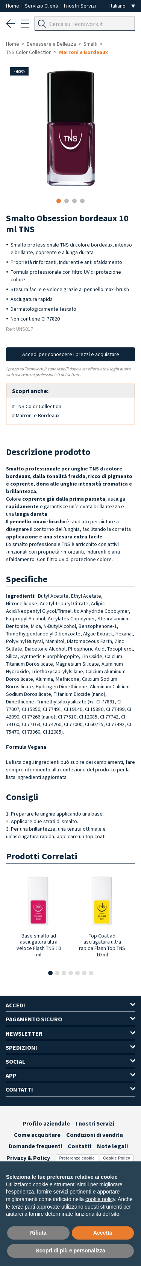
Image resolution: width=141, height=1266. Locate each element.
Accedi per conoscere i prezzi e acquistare (70, 354)
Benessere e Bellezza (51, 43)
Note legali (112, 1146)
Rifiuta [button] (38, 1233)
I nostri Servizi (80, 5)
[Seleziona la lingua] (122, 6)
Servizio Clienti (42, 5)
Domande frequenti (35, 1146)
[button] (50, 973)
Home (13, 5)
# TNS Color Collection (36, 406)
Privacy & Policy (28, 1157)
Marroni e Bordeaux (83, 52)
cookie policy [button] (100, 1199)
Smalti (90, 43)
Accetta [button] (102, 1233)
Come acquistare (37, 1134)
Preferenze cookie (76, 1158)
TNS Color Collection (29, 52)
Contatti (79, 1146)
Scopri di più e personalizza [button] (70, 1250)
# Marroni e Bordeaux (35, 415)
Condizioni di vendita (94, 1134)
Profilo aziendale (46, 1123)
